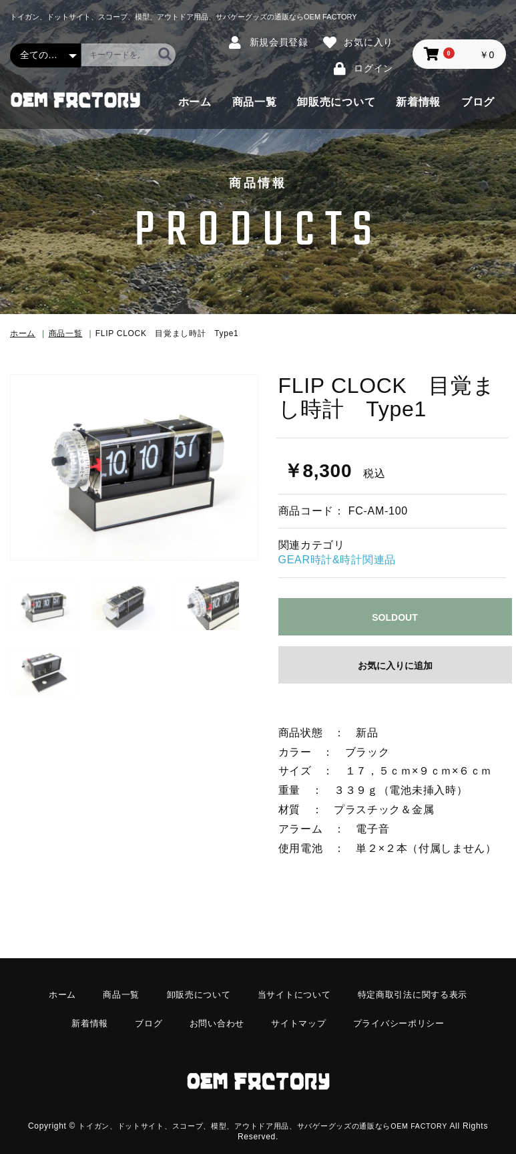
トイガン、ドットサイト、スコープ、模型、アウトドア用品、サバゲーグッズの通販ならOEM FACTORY (262, 1111)
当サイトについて (295, 993)
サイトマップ (299, 1017)
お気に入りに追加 (395, 665)
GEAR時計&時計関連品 (337, 559)
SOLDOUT (394, 617)
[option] (134, 467)
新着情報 (418, 102)
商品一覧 (254, 102)
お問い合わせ (213, 1017)
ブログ (478, 102)
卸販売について (336, 102)
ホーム (195, 102)
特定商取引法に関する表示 (420, 993)
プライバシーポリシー (405, 1017)
